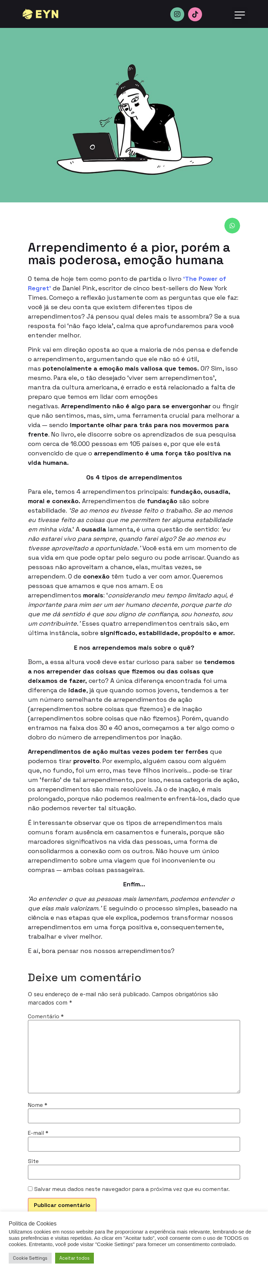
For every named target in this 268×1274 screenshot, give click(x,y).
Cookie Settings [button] (30, 1258)
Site (33, 1161)
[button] (240, 15)
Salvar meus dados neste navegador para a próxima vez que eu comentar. (132, 1189)
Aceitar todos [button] (74, 1258)
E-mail (38, 1133)
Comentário (46, 1016)
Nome (37, 1105)
